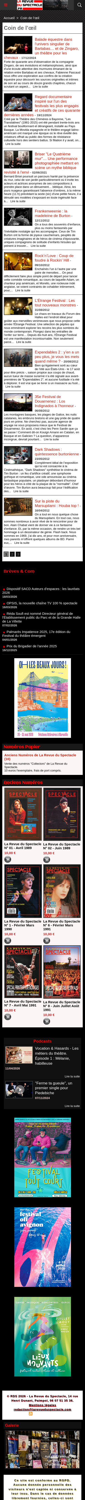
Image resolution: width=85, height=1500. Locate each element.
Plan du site (18, 1414)
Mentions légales (42, 1405)
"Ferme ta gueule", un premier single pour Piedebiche (53, 1088)
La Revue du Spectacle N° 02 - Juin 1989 (61, 846)
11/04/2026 (12, 1068)
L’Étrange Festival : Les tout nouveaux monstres (55, 302)
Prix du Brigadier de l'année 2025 (32, 647)
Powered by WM (64, 1414)
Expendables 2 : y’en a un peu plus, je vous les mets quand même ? (57, 356)
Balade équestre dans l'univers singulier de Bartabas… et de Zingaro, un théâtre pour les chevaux (41, 48)
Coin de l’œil (29, 18)
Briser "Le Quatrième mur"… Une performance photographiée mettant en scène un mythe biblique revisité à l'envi (41, 163)
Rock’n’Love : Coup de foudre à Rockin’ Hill (54, 258)
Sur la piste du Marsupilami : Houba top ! (57, 503)
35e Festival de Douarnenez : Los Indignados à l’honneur (54, 401)
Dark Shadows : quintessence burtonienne (57, 451)
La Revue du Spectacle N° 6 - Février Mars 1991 (61, 925)
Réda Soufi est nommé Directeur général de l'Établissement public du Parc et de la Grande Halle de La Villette (41, 619)
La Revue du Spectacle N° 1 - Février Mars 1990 (22, 925)
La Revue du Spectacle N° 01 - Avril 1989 (22, 846)
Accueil (9, 18)
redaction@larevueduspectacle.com (42, 1409)
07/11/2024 (42, 1098)
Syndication (41, 1414)
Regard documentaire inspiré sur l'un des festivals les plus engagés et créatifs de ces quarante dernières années (42, 106)
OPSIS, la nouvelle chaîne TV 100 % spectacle (42, 604)
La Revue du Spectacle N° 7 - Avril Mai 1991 (22, 1003)
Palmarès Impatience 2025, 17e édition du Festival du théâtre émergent (36, 635)
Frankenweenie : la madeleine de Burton (52, 213)
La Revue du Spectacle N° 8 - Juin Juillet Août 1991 (61, 1006)
